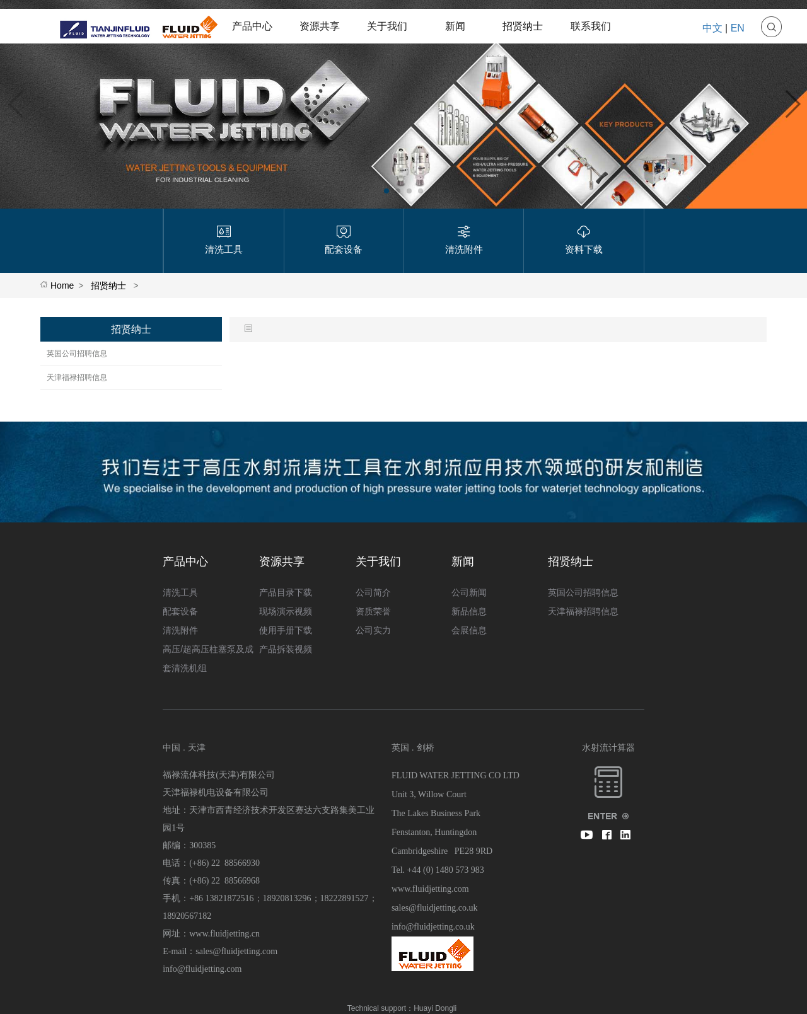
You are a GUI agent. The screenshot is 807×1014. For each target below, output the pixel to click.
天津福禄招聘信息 (77, 377)
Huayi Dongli (435, 1008)
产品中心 (252, 26)
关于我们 (387, 26)
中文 (712, 28)
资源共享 (319, 26)
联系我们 (591, 26)
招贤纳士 (522, 26)
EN (738, 28)
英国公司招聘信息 (77, 353)
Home (62, 285)
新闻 (455, 26)
